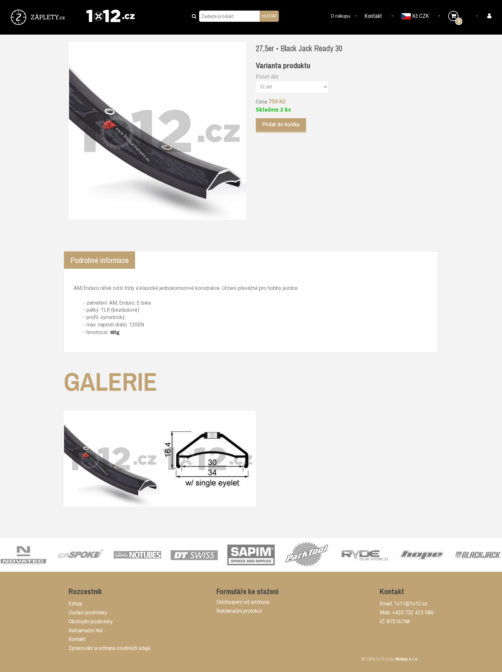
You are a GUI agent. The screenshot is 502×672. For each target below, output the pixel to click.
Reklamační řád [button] (85, 630)
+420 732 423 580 (412, 613)
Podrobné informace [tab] (99, 260)
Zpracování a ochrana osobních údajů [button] (109, 648)
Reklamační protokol (239, 611)
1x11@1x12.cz (410, 604)
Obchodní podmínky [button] (91, 622)
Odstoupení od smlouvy (243, 602)
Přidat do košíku (281, 124)
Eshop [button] (76, 604)
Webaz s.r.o (406, 659)
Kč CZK (415, 16)
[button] (39, 17)
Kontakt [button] (373, 16)
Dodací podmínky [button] (88, 613)
